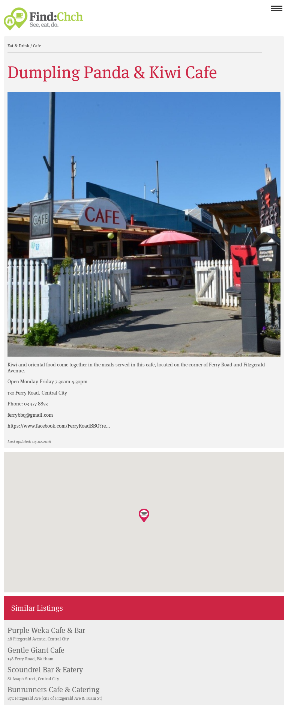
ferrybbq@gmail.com (30, 415)
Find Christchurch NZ (43, 19)
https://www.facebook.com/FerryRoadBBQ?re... (59, 426)
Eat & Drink (19, 45)
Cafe (37, 45)
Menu (277, 10)
